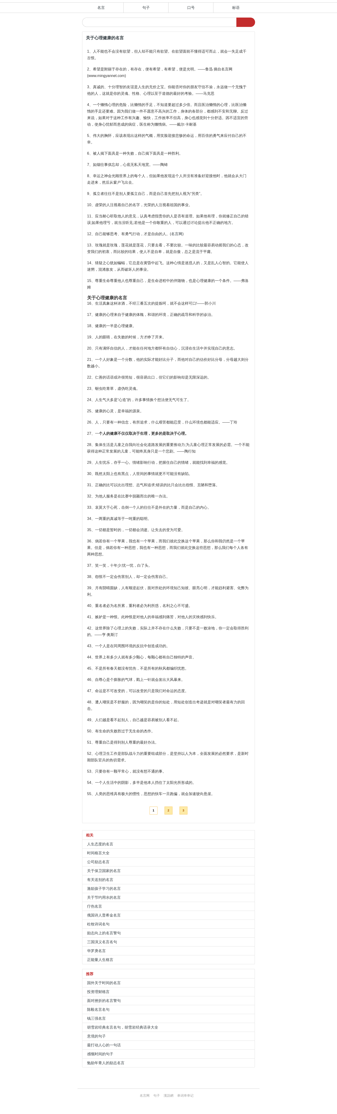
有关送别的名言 (100, 880)
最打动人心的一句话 (104, 1045)
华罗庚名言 (96, 951)
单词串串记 (185, 1095)
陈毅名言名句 (98, 1010)
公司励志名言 (98, 862)
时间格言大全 (98, 853)
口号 (191, 8)
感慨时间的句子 (100, 1054)
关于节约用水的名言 (104, 897)
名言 (101, 8)
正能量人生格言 (100, 960)
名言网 (176, 234)
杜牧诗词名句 (98, 924)
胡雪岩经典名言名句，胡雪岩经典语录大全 (122, 1027)
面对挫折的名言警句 (104, 1001)
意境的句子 (96, 1036)
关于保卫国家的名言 (104, 871)
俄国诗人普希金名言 (104, 915)
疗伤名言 (94, 906)
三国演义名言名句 (102, 942)
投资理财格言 (98, 992)
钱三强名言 (96, 1018)
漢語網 (168, 1095)
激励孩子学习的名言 (104, 889)
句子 (146, 8)
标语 (236, 8)
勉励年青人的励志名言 (106, 1063)
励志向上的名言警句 (104, 933)
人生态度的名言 (100, 844)
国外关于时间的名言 (104, 983)
